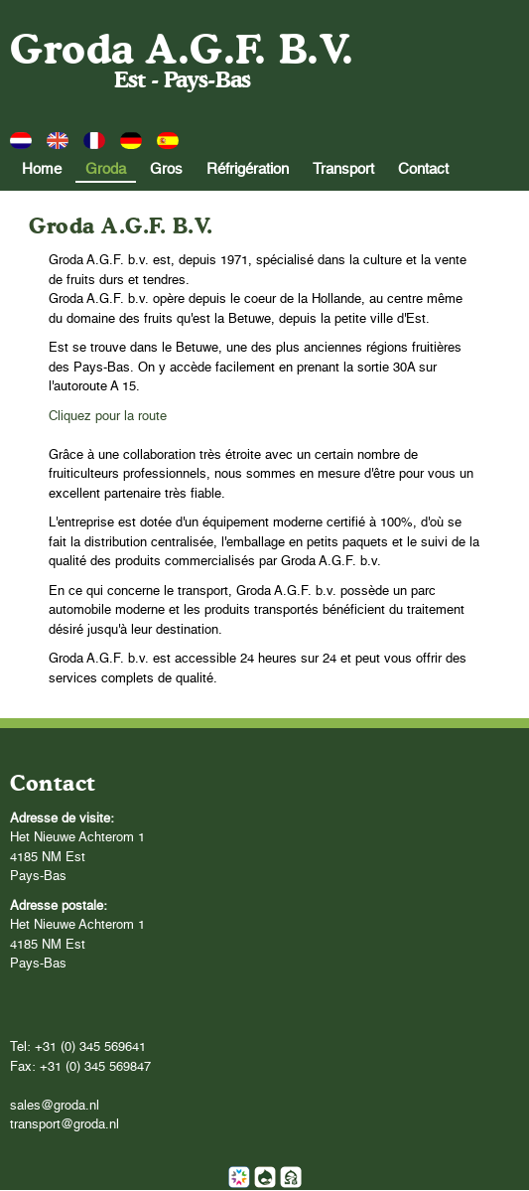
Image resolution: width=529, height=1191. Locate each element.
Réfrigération (247, 169)
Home (42, 169)
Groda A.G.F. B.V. (182, 49)
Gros (166, 169)
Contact (423, 169)
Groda (105, 169)
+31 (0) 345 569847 (95, 1067)
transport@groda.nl (64, 1124)
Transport (343, 169)
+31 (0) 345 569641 (90, 1047)
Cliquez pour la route (108, 416)
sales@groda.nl (54, 1106)
